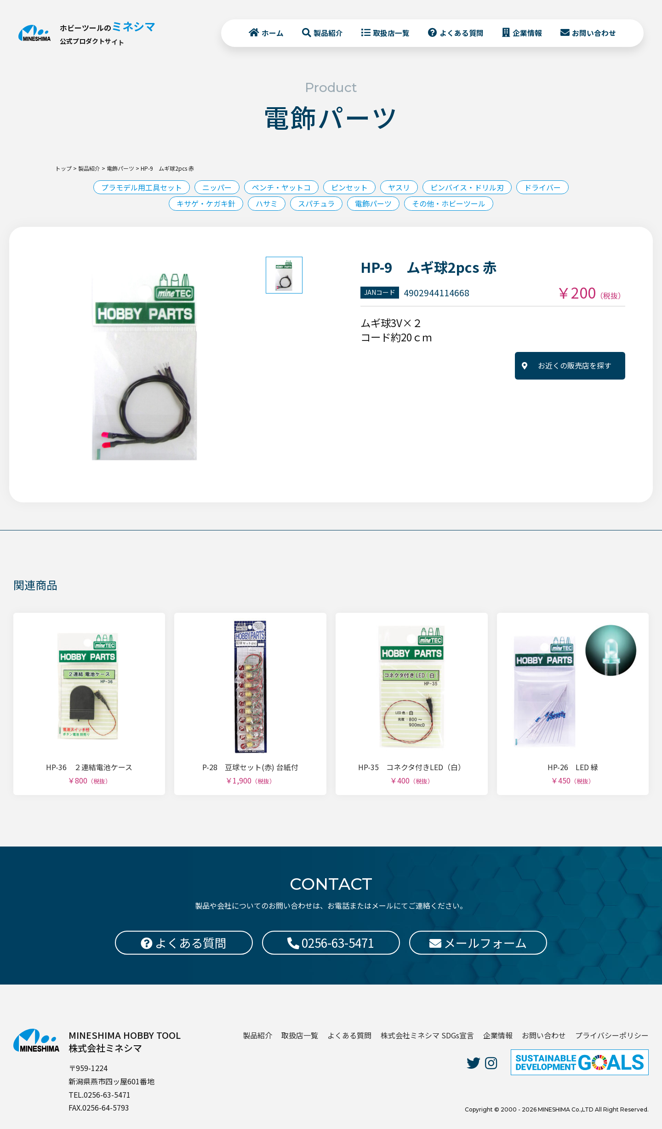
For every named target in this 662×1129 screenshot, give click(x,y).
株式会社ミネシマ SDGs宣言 (427, 1035)
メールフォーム (478, 942)
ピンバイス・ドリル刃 (467, 187)
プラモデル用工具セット (141, 187)
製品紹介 (328, 32)
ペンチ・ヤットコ (281, 187)
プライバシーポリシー (612, 1035)
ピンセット (349, 187)
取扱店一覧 (391, 32)
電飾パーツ (373, 203)
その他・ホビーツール (448, 203)
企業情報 (527, 32)
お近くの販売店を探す (574, 365)
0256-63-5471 (330, 942)
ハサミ (267, 203)
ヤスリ (399, 187)
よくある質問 (461, 32)
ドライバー (542, 187)
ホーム (273, 32)
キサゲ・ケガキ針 (206, 203)
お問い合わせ (594, 32)
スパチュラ (316, 203)
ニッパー (217, 187)
